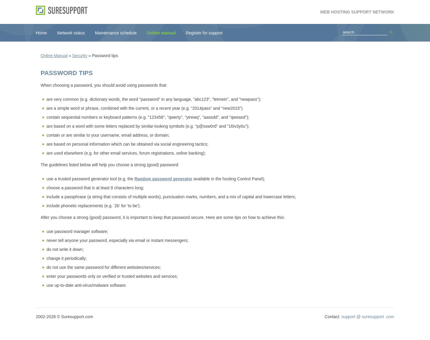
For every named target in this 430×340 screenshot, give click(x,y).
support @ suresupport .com (367, 316)
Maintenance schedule (116, 33)
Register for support (204, 33)
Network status (71, 33)
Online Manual (54, 55)
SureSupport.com (64, 10)
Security (79, 55)
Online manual (161, 33)
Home (41, 33)
